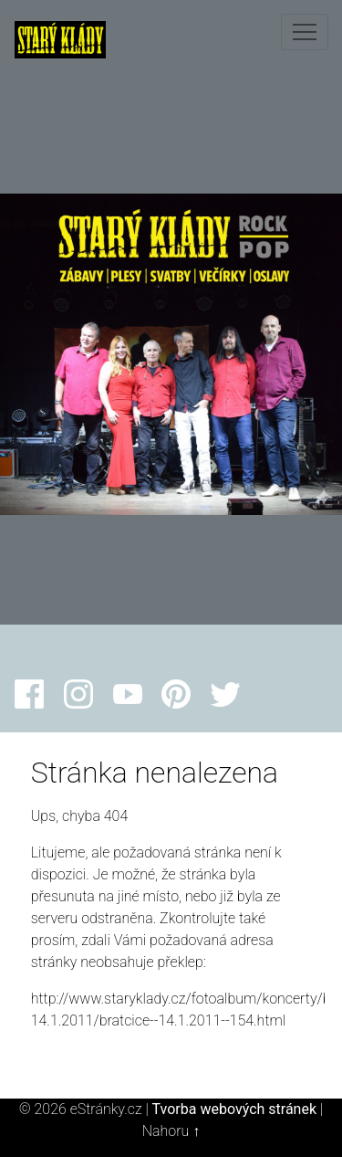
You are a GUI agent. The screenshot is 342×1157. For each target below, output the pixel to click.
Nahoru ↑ (171, 1131)
